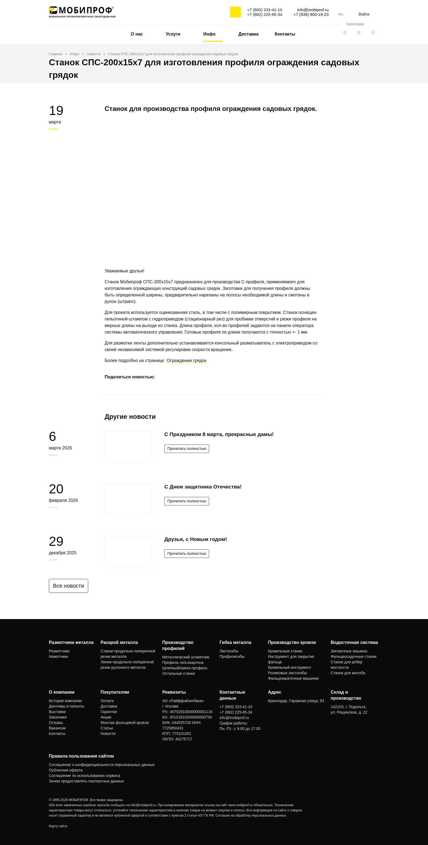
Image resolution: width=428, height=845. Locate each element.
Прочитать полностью (186, 448)
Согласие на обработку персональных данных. (251, 815)
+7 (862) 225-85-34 (264, 14)
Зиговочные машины (349, 651)
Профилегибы (232, 656)
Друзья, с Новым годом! (195, 539)
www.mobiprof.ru (240, 805)
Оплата (107, 701)
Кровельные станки (285, 651)
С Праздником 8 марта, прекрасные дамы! (219, 434)
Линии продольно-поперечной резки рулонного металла (127, 665)
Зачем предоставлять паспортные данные (86, 781)
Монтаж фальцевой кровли (125, 722)
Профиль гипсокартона (182, 662)
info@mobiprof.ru (143, 805)
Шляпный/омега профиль (184, 668)
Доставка (249, 34)
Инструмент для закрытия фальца (291, 659)
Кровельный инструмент (289, 667)
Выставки (57, 711)
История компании (65, 701)
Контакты (285, 34)
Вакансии (57, 728)
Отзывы (56, 722)
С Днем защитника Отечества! (203, 487)
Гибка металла (235, 642)
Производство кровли (292, 642)
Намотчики (58, 656)
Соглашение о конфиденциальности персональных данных (101, 764)
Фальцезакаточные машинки (293, 678)
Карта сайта (58, 826)
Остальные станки (178, 673)
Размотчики (59, 651)
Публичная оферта (66, 770)
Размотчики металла (71, 642)
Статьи (107, 728)
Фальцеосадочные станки (353, 656)
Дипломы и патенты (66, 706)
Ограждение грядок (186, 360)
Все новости (71, 586)
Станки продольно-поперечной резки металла (128, 654)
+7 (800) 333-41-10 (264, 9)
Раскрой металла (119, 642)
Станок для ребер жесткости (346, 665)
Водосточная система (354, 642)
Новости (108, 733)
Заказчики (58, 717)
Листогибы (228, 651)
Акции (106, 717)
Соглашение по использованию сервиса (84, 775)
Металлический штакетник (185, 657)
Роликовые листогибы (287, 673)
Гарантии (109, 711)
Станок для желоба (348, 673)
